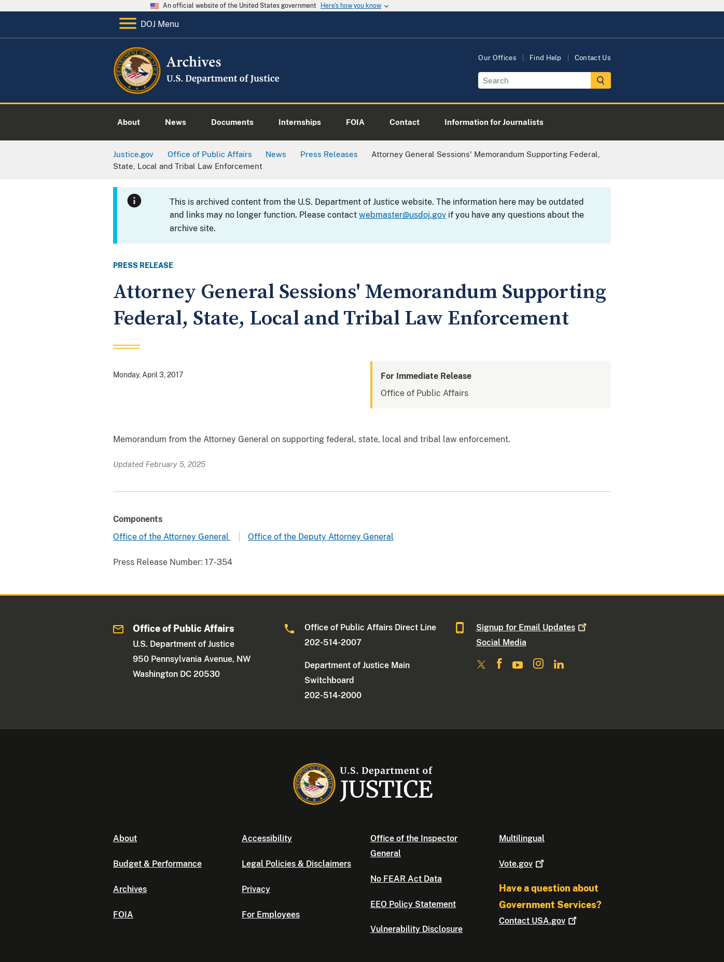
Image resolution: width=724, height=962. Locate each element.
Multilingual (522, 838)
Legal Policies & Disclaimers (296, 864)
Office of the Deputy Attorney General (321, 537)
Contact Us (593, 58)
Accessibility (267, 838)
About (125, 838)
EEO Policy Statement (413, 904)
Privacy (256, 889)
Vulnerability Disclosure (416, 929)
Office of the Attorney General (172, 537)
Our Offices (497, 58)
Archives (130, 889)
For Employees (271, 914)
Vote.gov (522, 864)
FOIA (123, 914)
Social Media (501, 642)
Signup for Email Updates (532, 627)
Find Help (546, 58)
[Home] (197, 90)
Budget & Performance (157, 864)
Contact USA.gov (539, 921)
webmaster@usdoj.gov (402, 215)
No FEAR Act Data (406, 879)
